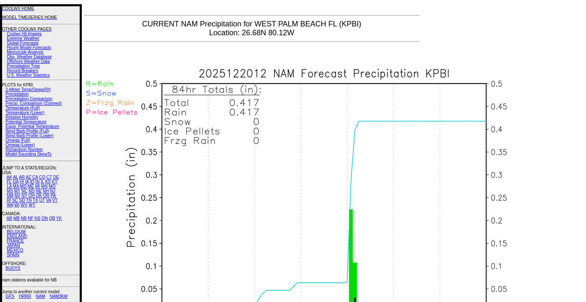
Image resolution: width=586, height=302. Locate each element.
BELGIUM (16, 231)
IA (27, 182)
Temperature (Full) (22, 108)
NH (46, 191)
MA (16, 186)
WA (10, 205)
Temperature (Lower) (24, 112)
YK (59, 218)
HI (22, 182)
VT (54, 200)
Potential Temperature (26, 122)
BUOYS (12, 268)
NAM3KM (58, 296)
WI (16, 205)
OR (46, 195)
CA (35, 177)
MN (44, 186)
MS (10, 191)
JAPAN (13, 245)
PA (53, 195)
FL (9, 182)
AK (9, 177)
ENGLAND (17, 236)
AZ (28, 177)
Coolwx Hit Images (24, 33)
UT (42, 200)
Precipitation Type (23, 66)
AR (22, 177)
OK (39, 195)
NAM (40, 296)
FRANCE (15, 241)
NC (24, 191)
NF (30, 218)
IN (37, 182)
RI (9, 200)
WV (24, 205)
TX (35, 200)
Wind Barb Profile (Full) (27, 131)
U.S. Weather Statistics (28, 75)
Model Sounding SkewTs (28, 154)
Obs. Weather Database (29, 57)
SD (22, 200)
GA (15, 182)
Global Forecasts (23, 43)
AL (15, 177)
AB (9, 218)
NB (23, 218)
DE (56, 177)
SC (15, 200)
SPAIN (13, 255)
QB (52, 218)
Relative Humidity (21, 117)
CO (42, 177)
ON (45, 218)
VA (48, 200)
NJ (52, 191)
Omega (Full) (17, 140)
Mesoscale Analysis (25, 52)
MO (52, 186)
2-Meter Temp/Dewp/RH (27, 89)
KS (48, 182)
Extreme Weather (23, 38)
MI (37, 186)
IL (42, 182)
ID (32, 182)
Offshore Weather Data (28, 61)
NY (24, 195)
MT (17, 191)
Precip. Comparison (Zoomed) (33, 103)
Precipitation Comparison (28, 98)
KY (54, 182)
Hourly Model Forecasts (29, 47)
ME (31, 186)
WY (32, 205)
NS (37, 218)
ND (31, 191)
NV (17, 195)
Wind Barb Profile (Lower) (29, 135)
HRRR (25, 296)
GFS (9, 296)
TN (28, 200)
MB (16, 218)
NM (10, 195)
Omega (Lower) (19, 145)
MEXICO (15, 250)
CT (49, 177)
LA (9, 186)
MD (23, 186)
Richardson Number (24, 149)
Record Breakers (22, 70)
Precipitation (17, 94)
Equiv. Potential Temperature (32, 126)
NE (39, 191)
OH (32, 195)
